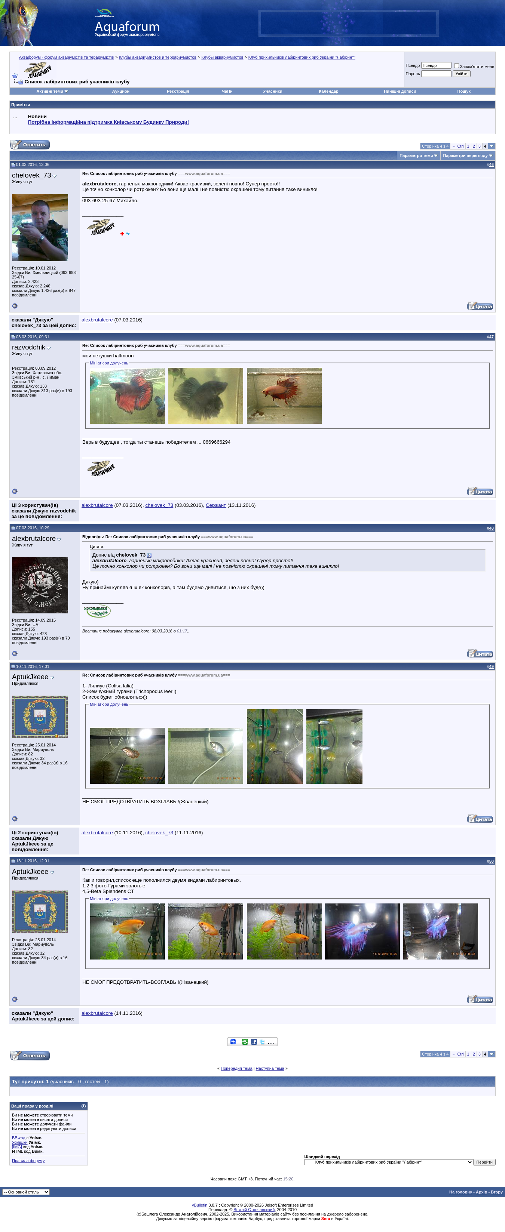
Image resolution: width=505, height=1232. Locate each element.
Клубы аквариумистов (222, 57)
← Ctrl (457, 146)
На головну (460, 1192)
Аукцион (120, 91)
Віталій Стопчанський (254, 1209)
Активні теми (50, 91)
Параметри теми (416, 155)
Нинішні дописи (400, 91)
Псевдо (412, 65)
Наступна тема (270, 1068)
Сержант (216, 505)
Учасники (272, 91)
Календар (328, 91)
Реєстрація (178, 91)
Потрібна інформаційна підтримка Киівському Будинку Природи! (108, 122)
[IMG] (17, 1147)
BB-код (18, 1138)
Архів (481, 1192)
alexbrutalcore (97, 320)
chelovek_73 (31, 175)
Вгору (497, 1192)
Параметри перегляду (465, 155)
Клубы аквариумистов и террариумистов (158, 57)
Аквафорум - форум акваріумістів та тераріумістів (66, 57)
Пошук (463, 91)
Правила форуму (28, 1160)
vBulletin (200, 1205)
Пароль (412, 73)
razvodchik (28, 347)
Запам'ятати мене (474, 66)
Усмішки (20, 1142)
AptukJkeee (30, 677)
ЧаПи (227, 91)
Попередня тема (236, 1068)
